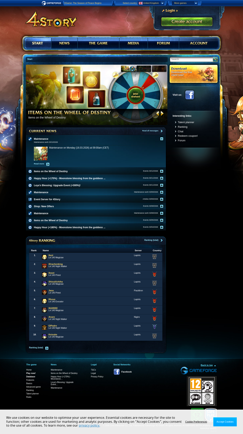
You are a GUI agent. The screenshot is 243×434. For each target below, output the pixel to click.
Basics (29, 383)
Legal (93, 373)
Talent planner (186, 122)
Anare (52, 317)
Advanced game (33, 387)
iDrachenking (56, 264)
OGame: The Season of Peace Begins (82, 3)
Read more (39, 164)
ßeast (51, 273)
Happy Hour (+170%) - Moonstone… (61, 378)
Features (30, 380)
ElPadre (53, 325)
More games (185, 3)
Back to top (207, 365)
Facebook (189, 94)
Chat (180, 131)
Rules (28, 397)
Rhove (52, 299)
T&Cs (93, 370)
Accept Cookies (225, 422)
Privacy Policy (97, 377)
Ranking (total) (151, 240)
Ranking (182, 126)
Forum (181, 140)
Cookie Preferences (196, 422)
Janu (51, 290)
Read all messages (150, 131)
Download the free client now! (181, 73)
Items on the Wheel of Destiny (64, 373)
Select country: (130, 3)
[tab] (98, 139)
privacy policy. (89, 425)
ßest (51, 255)
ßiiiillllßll (53, 308)
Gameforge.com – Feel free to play (52, 3)
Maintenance (56, 370)
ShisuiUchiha (56, 281)
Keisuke (53, 334)
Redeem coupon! (188, 135)
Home (29, 370)
